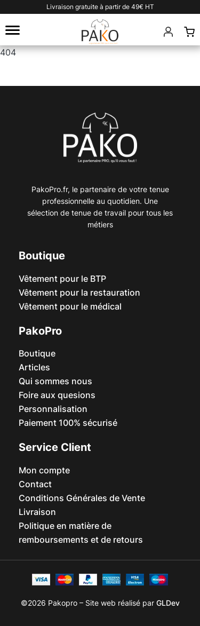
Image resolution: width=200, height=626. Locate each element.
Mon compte (44, 470)
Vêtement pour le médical (70, 306)
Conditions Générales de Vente (82, 498)
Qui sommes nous (55, 381)
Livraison (37, 511)
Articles (34, 367)
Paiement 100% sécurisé (68, 422)
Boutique (37, 353)
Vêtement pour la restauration (79, 292)
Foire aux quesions (57, 395)
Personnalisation (53, 408)
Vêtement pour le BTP (62, 278)
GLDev (168, 602)
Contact (35, 484)
